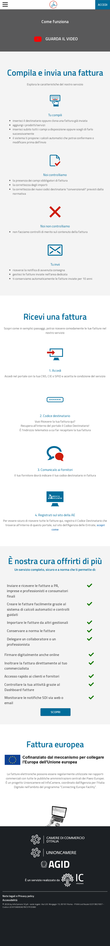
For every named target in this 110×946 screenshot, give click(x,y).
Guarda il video (62, 39)
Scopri (55, 712)
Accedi (102, 4)
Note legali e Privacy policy (18, 896)
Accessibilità (10, 900)
